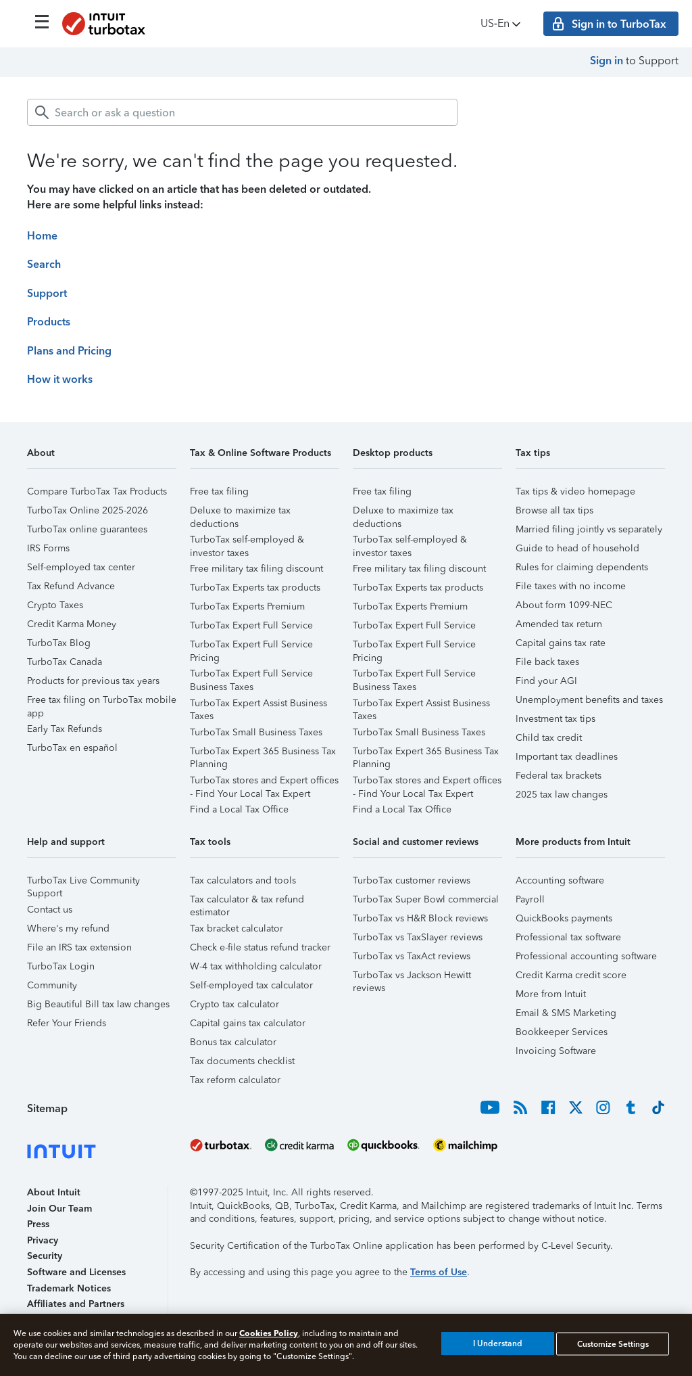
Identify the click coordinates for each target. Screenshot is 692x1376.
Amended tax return (559, 624)
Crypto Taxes (55, 605)
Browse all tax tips (554, 510)
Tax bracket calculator (236, 928)
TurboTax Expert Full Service (251, 625)
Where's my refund (68, 928)
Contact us (49, 909)
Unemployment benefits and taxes (589, 700)
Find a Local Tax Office (239, 809)
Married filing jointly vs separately (589, 529)
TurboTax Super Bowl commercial (426, 899)
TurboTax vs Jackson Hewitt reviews (412, 977)
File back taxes (547, 662)
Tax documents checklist (242, 1061)
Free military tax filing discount (256, 568)
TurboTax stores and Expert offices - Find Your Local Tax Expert (264, 782)
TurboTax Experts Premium (247, 606)
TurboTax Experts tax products (255, 587)
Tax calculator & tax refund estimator (247, 901)
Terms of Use (438, 1272)
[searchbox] (242, 112)
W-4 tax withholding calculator (256, 966)
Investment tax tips (555, 719)
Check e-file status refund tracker (260, 947)
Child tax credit (549, 737)
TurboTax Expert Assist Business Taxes (258, 705)
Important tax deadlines (567, 756)
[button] (101, 457)
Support (47, 293)
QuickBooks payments (564, 918)
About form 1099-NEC (564, 605)
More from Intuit (551, 994)
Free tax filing (219, 491)
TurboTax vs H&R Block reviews (420, 918)
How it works (60, 379)
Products (48, 321)
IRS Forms (48, 548)
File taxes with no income (571, 586)
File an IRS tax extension (79, 947)
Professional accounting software (586, 956)
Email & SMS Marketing (566, 1013)
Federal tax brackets (558, 775)
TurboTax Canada (64, 662)
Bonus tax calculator (233, 1042)
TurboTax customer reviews (411, 880)
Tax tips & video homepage (575, 491)
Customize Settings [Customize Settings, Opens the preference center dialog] (613, 1343)
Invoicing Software (556, 1051)
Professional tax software (568, 937)
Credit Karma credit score (571, 975)
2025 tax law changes (562, 794)
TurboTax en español (72, 748)
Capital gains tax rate (561, 643)
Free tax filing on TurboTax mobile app (101, 702)
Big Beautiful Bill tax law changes (98, 1004)
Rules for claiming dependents (582, 567)
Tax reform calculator (235, 1080)
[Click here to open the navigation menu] (42, 21)
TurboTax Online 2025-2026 (87, 510)
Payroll (530, 899)
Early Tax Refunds (64, 729)
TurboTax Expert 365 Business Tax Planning (263, 753)
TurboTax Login (61, 966)
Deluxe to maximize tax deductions (240, 512)
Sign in (606, 60)
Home (42, 235)
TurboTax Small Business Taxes (256, 732)
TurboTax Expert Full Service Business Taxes (251, 675)
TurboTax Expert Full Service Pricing (251, 646)
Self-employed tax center (81, 567)
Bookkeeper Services (562, 1032)
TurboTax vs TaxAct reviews (411, 956)
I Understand (497, 1343)
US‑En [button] (501, 24)
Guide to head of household (577, 548)
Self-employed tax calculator (251, 985)
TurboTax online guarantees (87, 529)
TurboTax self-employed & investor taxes (247, 541)
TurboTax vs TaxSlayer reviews (418, 937)
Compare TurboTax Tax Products (97, 491)
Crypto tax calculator (234, 1004)
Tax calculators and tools (243, 880)
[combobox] (242, 112)
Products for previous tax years (93, 681)
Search (44, 264)
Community (52, 985)
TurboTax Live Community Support (83, 882)
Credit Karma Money (71, 624)
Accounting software (560, 880)
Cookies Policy (268, 1333)
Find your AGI (546, 681)
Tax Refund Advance (71, 586)
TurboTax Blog (59, 643)
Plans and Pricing (69, 350)
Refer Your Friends (66, 1023)
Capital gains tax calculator (247, 1023)
